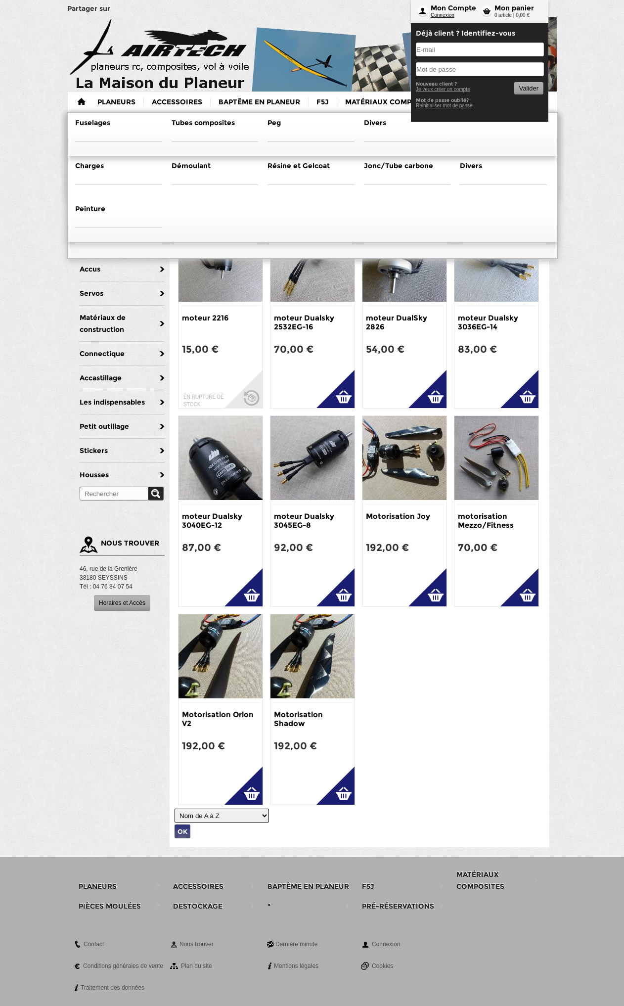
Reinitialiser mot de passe (444, 105)
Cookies (382, 965)
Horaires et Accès (122, 602)
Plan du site (196, 965)
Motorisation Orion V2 (218, 719)
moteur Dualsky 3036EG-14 (488, 322)
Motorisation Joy (398, 516)
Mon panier (514, 7)
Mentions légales (296, 965)
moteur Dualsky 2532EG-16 (304, 322)
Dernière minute (296, 944)
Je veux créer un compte (443, 89)
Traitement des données (112, 987)
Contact (94, 944)
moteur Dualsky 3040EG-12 (212, 520)
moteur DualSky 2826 (396, 322)
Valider (528, 88)
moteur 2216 (205, 317)
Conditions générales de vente (123, 965)
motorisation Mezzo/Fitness (486, 520)
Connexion (442, 15)
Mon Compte (453, 7)
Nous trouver (196, 944)
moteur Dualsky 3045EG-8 (304, 520)
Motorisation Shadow (298, 719)
